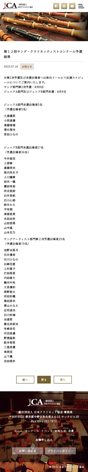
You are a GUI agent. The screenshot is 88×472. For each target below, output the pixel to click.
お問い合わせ (27, 451)
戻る (44, 380)
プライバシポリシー (60, 451)
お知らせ (60, 431)
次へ (63, 380)
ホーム (18, 431)
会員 (71, 431)
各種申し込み (44, 440)
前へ (25, 380)
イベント (47, 431)
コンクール (32, 431)
